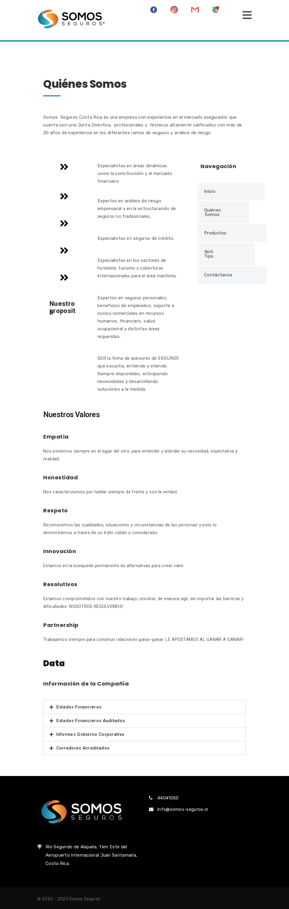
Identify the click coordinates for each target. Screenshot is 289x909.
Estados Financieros (79, 707)
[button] (231, 191)
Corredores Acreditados (83, 748)
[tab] (144, 707)
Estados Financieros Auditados (90, 720)
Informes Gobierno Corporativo (90, 734)
